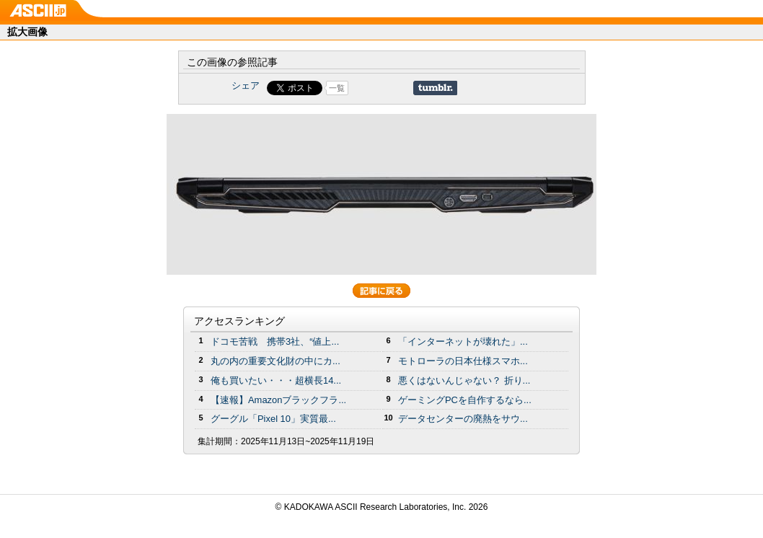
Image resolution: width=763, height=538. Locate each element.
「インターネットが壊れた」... (463, 341)
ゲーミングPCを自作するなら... (465, 399)
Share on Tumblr (435, 88)
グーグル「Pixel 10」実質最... (273, 418)
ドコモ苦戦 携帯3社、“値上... (275, 341)
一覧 (337, 88)
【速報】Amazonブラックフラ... (278, 399)
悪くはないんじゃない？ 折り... (464, 380)
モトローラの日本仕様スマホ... (463, 361)
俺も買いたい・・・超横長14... (276, 380)
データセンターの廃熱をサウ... (463, 418)
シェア (245, 85)
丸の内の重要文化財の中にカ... (275, 361)
